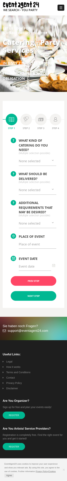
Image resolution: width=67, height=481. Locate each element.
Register (14, 415)
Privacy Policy (14, 383)
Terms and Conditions (18, 372)
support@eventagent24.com (28, 331)
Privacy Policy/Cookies (46, 471)
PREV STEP (33, 281)
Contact (10, 377)
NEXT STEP (34, 296)
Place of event (28, 236)
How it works (13, 367)
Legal (9, 361)
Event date (24, 258)
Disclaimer (12, 388)
